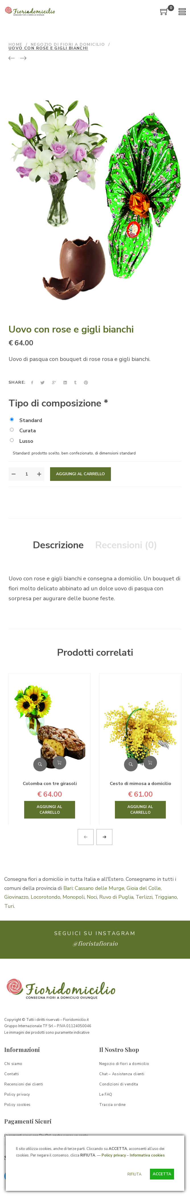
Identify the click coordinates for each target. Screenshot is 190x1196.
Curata (23, 430)
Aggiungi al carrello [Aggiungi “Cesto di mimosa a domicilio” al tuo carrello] (150, 762)
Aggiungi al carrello (80, 474)
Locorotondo (45, 897)
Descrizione (58, 545)
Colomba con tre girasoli (50, 783)
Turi (9, 906)
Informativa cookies (147, 1155)
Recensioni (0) (126, 545)
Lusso (21, 441)
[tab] (58, 545)
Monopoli (73, 897)
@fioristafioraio (95, 943)
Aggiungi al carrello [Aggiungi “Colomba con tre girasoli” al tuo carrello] (59, 762)
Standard (26, 420)
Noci (92, 897)
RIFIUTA (134, 1174)
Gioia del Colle (144, 888)
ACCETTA (162, 1174)
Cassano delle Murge (99, 888)
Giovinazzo (16, 897)
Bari (68, 888)
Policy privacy (114, 1155)
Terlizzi (144, 897)
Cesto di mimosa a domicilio (140, 783)
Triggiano (166, 897)
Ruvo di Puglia (116, 897)
